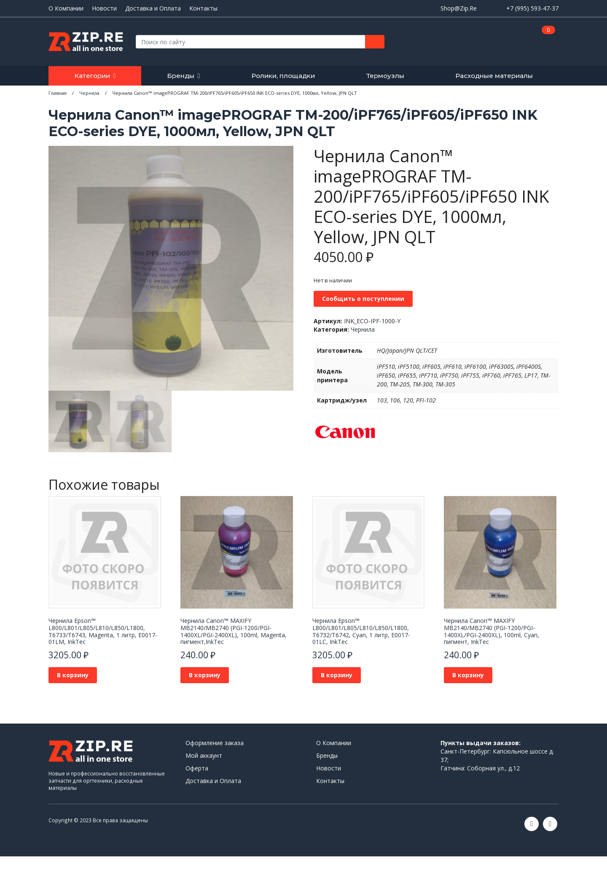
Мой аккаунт (203, 755)
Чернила (363, 329)
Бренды (180, 76)
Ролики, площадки (283, 76)
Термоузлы (385, 76)
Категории (92, 76)
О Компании (65, 8)
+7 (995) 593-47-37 (532, 8)
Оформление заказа (214, 743)
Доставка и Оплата (153, 8)
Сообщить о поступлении (363, 299)
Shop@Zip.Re (458, 8)
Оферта (196, 768)
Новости (104, 8)
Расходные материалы (494, 76)
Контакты (203, 8)
